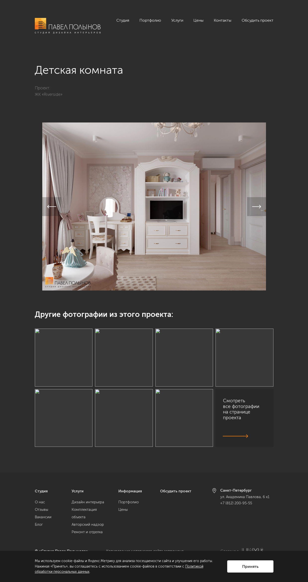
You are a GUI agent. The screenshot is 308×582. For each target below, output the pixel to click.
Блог (39, 524)
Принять (250, 566)
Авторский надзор (88, 524)
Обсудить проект (257, 20)
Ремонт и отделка (87, 532)
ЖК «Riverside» (48, 88)
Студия (122, 20)
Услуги (177, 20)
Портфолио (150, 20)
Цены (198, 20)
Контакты (222, 20)
